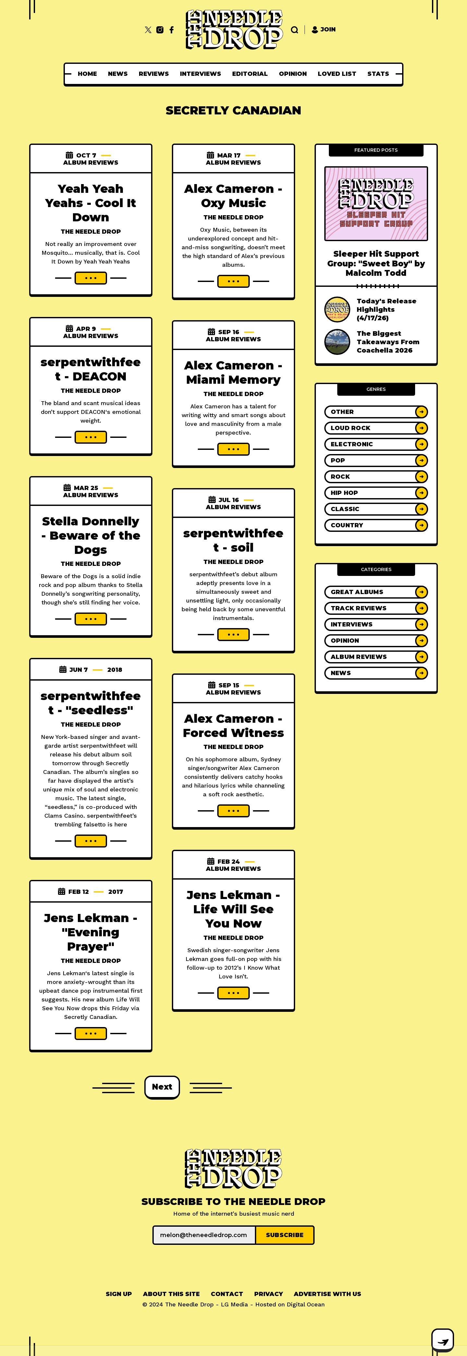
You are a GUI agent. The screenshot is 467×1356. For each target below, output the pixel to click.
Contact (227, 1294)
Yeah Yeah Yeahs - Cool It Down (90, 202)
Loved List (337, 73)
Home (87, 73)
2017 (115, 891)
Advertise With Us (327, 1294)
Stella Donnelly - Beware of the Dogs (90, 535)
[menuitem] (87, 74)
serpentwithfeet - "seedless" (91, 703)
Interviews (200, 73)
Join (323, 29)
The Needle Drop (91, 231)
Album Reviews (90, 162)
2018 (114, 669)
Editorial (250, 73)
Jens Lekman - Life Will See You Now (233, 909)
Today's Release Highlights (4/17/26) (386, 309)
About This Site (171, 1294)
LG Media (234, 1304)
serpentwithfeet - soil (233, 540)
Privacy (268, 1294)
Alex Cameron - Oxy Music (233, 195)
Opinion (293, 73)
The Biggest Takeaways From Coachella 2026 (388, 342)
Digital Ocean (306, 1304)
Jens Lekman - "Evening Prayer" (91, 932)
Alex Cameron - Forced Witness (233, 725)
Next (162, 1087)
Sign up (119, 1294)
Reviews (154, 73)
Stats (378, 73)
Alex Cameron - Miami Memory (233, 372)
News (118, 73)
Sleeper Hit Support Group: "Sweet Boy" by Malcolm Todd (376, 263)
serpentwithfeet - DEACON (91, 369)
